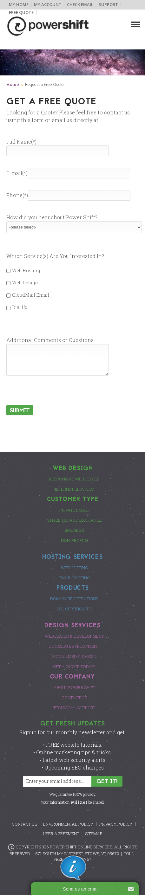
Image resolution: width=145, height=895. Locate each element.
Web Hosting (23, 270)
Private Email (74, 510)
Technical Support (74, 708)
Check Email (80, 4)
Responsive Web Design (74, 479)
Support (108, 4)
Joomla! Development (74, 646)
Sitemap (93, 833)
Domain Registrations (74, 599)
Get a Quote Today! (74, 666)
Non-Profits (74, 540)
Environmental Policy (68, 824)
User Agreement (61, 833)
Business (74, 530)
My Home (19, 4)
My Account (48, 4)
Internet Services (74, 489)
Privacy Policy (115, 824)
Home (12, 84)
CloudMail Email (27, 295)
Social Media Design (74, 656)
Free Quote (21, 12)
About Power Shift (74, 687)
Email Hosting (74, 578)
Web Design (22, 283)
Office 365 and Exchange (74, 520)
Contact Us (74, 697)
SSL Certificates (74, 609)
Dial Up (16, 307)
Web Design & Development (74, 636)
